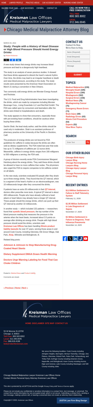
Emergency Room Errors (76, 112)
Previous (8, 288)
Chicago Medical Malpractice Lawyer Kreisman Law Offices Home (28, 375)
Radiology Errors (75, 121)
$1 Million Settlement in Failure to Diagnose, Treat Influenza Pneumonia (77, 221)
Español (40, 8)
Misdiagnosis (74, 98)
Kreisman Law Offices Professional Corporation (27, 14)
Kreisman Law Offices (14, 226)
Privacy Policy (49, 385)
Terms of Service (64, 385)
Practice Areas (32, 3)
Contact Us (61, 321)
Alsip (11, 235)
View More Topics (73, 131)
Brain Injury (73, 117)
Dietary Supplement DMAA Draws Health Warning (30, 254)
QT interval (50, 189)
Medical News (16, 273)
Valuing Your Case (9, 8)
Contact (52, 8)
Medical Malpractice (77, 88)
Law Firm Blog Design (77, 400)
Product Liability (29, 273)
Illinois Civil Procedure (77, 124)
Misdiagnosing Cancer (77, 108)
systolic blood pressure (24, 212)
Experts (71, 128)
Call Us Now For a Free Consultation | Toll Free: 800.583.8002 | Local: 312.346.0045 (80, 15)
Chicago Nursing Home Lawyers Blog (76, 169)
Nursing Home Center (73, 3)
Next (25, 288)
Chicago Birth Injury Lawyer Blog (78, 163)
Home (3, 3)
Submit (78, 75)
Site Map (50, 321)
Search (88, 146)
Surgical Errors (75, 101)
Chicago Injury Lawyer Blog (78, 174)
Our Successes (27, 8)
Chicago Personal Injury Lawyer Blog (76, 178)
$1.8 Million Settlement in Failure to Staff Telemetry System (76, 197)
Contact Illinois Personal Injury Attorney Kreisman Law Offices (27, 378)
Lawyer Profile (16, 3)
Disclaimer (39, 321)
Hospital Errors (75, 94)
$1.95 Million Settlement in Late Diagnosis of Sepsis (77, 209)
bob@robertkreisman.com (16, 344)
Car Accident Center (51, 3)
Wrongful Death (75, 91)
